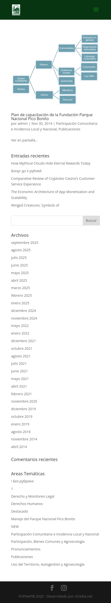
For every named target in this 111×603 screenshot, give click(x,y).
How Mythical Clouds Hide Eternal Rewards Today (50, 163)
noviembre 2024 (24, 318)
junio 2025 (19, 265)
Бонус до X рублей (26, 170)
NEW (15, 526)
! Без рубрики (22, 481)
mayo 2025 (20, 272)
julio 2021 (19, 363)
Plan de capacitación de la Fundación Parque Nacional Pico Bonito (52, 116)
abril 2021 (19, 386)
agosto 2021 (21, 356)
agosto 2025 (21, 250)
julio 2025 (19, 257)
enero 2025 (20, 303)
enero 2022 (20, 333)
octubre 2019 (21, 416)
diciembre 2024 (23, 310)
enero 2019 (20, 424)
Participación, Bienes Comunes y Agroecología (47, 541)
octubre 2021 (21, 348)
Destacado (19, 511)
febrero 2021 (21, 394)
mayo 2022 (20, 325)
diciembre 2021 (23, 340)
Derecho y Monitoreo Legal (32, 496)
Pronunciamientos (25, 549)
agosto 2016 (21, 431)
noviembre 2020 (24, 401)
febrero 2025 (21, 295)
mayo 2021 (20, 378)
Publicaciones (69, 129)
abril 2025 (19, 280)
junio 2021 (19, 371)
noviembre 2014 (24, 439)
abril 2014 (19, 446)
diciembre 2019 (23, 409)
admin (23, 123)
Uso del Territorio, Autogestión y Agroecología (47, 564)
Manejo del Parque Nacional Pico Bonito (43, 519)
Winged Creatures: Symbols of (35, 205)
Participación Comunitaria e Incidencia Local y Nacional (55, 534)
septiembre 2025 (24, 242)
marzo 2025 (20, 287)
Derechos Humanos (27, 503)
